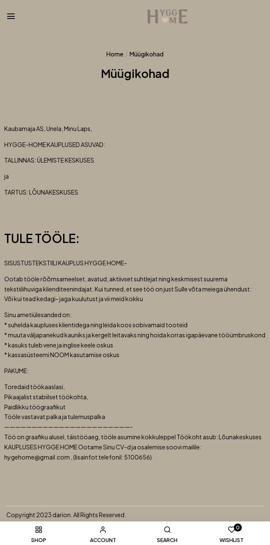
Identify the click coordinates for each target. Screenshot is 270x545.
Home (114, 54)
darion (62, 514)
